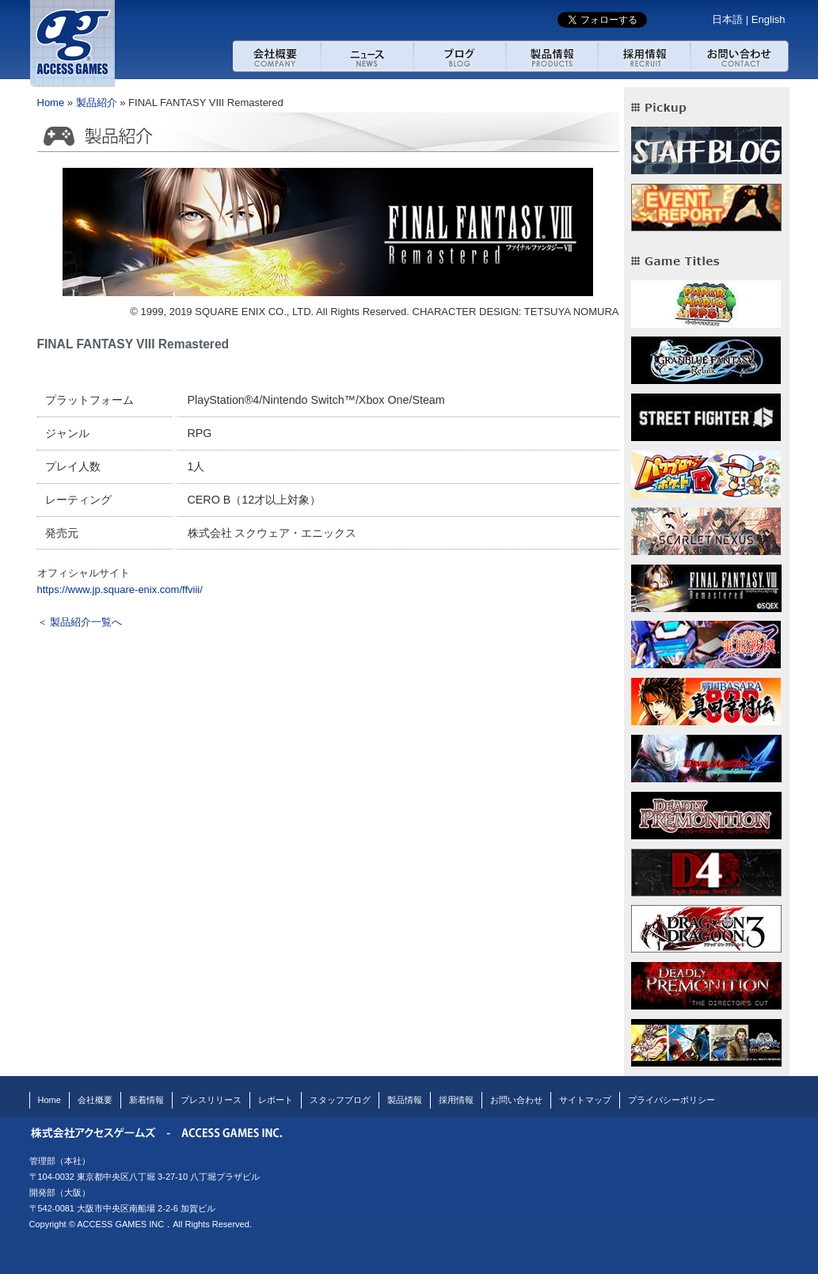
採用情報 (644, 56)
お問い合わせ (740, 56)
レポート (275, 1100)
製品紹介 (552, 56)
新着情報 (146, 1100)
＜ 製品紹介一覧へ (80, 622)
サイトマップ (585, 1100)
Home (51, 102)
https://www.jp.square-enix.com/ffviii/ (120, 589)
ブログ (459, 56)
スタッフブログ (340, 1100)
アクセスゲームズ (72, 43)
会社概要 (277, 56)
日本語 (727, 19)
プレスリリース (211, 1100)
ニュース (367, 56)
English (768, 19)
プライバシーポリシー (671, 1100)
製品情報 (404, 1100)
